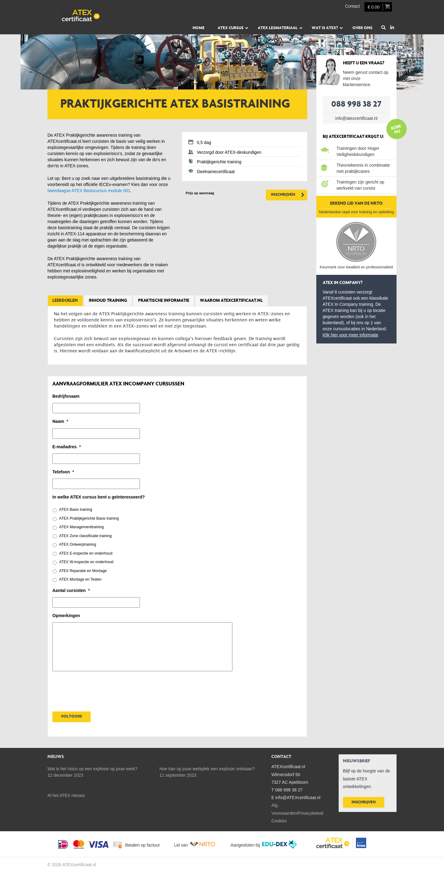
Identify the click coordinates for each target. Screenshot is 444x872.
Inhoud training (108, 300)
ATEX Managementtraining (81, 527)
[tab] (65, 300)
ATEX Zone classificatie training (85, 536)
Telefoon (63, 471)
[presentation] (98, 690)
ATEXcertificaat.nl (93, 15)
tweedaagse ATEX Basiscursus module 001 (88, 190)
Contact (352, 6)
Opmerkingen (66, 615)
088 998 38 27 (356, 104)
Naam (60, 421)
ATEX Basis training (75, 509)
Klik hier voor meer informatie (350, 334)
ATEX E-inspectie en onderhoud (85, 553)
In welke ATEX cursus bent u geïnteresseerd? (98, 497)
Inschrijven (283, 195)
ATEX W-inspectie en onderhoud (86, 562)
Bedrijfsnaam (66, 396)
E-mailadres (66, 446)
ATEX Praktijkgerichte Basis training (89, 518)
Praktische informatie (163, 300)
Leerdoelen (65, 300)
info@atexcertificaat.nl (356, 118)
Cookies (279, 820)
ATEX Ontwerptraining (77, 544)
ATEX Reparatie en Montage (83, 571)
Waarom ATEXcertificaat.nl (231, 300)
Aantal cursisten (71, 590)
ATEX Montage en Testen (80, 579)
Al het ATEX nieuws (66, 795)
